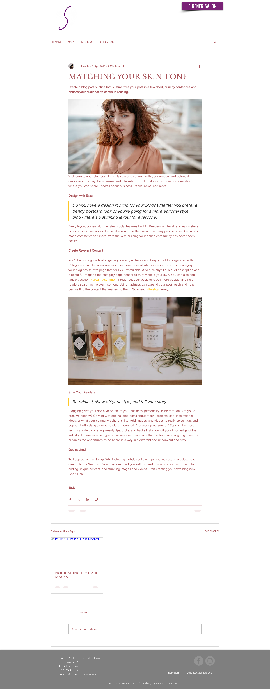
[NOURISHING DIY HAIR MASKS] (77, 552)
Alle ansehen (212, 530)
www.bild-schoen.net (166, 683)
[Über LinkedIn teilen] (88, 499)
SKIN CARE (107, 41)
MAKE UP (87, 41)
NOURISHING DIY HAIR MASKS (76, 575)
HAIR (71, 41)
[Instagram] (210, 661)
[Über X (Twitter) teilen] (79, 499)
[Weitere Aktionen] (199, 66)
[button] (215, 41)
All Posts (56, 41)
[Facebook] (198, 661)
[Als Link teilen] (96, 499)
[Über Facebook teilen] (70, 499)
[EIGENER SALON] (202, 6)
